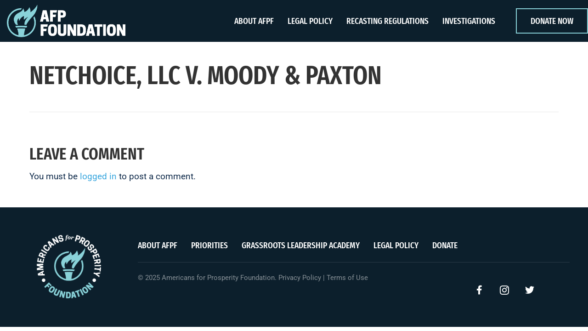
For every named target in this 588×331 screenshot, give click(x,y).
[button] (479, 290)
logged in (98, 176)
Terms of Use (347, 278)
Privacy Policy (299, 278)
